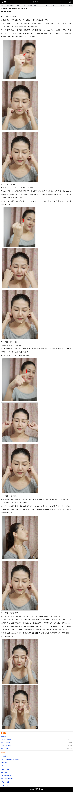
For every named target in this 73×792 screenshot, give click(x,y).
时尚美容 (65, 5)
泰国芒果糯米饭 (5, 748)
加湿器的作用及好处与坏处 (8, 778)
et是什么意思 (4, 785)
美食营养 (6, 5)
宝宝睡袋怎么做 (5, 736)
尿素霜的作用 (4, 772)
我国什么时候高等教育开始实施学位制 (10, 759)
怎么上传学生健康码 (6, 739)
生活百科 (30, 5)
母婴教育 (59, 5)
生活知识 (24, 5)
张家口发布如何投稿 (6, 745)
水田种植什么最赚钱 (6, 742)
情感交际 (53, 5)
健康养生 (36, 5)
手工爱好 (18, 5)
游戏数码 (12, 5)
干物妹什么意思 (5, 769)
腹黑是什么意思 (5, 782)
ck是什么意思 (4, 765)
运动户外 (42, 5)
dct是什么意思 (4, 756)
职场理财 (48, 5)
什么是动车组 (4, 762)
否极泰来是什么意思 (6, 775)
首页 (2, 5)
